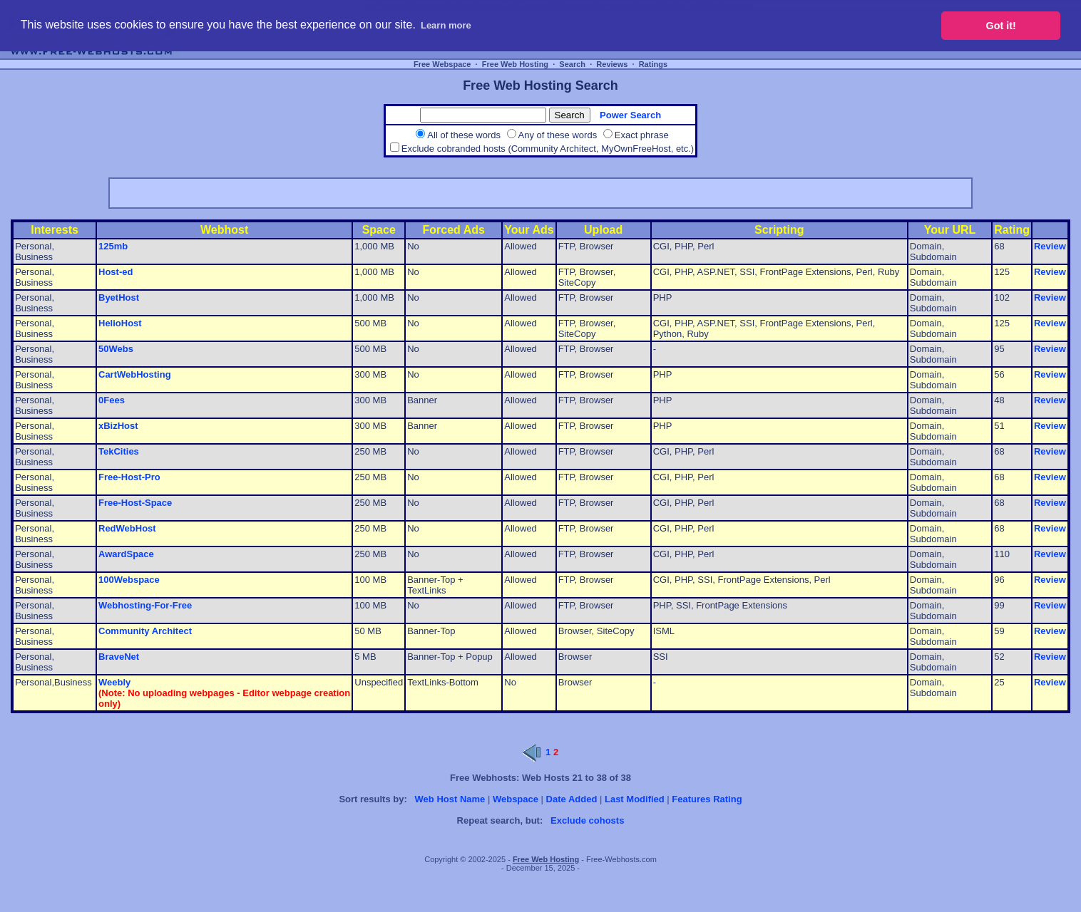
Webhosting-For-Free (145, 605)
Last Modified (635, 799)
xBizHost (118, 425)
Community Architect (145, 631)
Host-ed (115, 271)
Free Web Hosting (515, 64)
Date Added (572, 799)
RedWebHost (127, 528)
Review (1050, 246)
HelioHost (120, 323)
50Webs (115, 348)
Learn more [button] (446, 25)
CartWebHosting (134, 374)
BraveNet (118, 656)
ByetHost (118, 297)
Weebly (114, 682)
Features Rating (707, 799)
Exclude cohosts (587, 820)
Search (572, 64)
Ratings (653, 64)
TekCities (118, 451)
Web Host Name (450, 799)
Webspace (515, 799)
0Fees (111, 400)
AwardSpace (126, 554)
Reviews (612, 64)
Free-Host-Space (135, 502)
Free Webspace (442, 64)
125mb (113, 246)
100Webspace (129, 579)
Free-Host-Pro (129, 477)
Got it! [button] (1001, 25)
